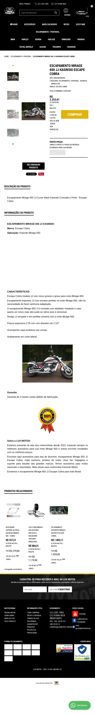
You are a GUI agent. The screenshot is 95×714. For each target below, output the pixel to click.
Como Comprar (33, 612)
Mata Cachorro (49, 24)
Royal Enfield (26, 46)
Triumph (57, 46)
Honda (38, 39)
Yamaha (80, 39)
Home (15, 24)
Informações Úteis (34, 608)
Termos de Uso (33, 618)
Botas (66, 24)
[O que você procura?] (55, 13)
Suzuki (42, 46)
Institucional (10, 608)
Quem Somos (9, 615)
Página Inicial (10, 612)
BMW (13, 39)
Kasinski (71, 46)
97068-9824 (60, 3)
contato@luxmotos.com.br (61, 627)
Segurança (31, 621)
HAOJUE (51, 39)
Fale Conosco (10, 621)
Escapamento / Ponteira (47, 31)
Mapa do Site (9, 618)
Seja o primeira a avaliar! (60, 91)
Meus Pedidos (24, 3)
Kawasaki (66, 39)
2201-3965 (43, 3)
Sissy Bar (80, 24)
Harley (25, 39)
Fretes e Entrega (34, 615)
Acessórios (29, 24)
